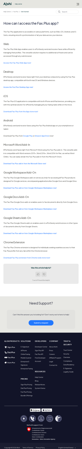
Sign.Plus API (39, 350)
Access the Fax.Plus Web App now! (17, 63)
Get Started (25, 11)
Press (51, 350)
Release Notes (40, 384)
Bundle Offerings (27, 395)
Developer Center (41, 347)
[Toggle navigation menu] (77, 4)
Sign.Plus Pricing (26, 384)
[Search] (67, 12)
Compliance (67, 361)
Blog (36, 381)
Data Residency (68, 365)
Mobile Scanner (26, 358)
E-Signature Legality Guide (68, 370)
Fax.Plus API (39, 354)
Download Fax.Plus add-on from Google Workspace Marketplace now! (30, 188)
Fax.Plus (15, 11)
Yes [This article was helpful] (38, 274)
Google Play (28, 136)
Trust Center (67, 350)
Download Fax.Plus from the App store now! (20, 111)
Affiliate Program (55, 358)
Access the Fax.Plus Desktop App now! (18, 87)
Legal (51, 361)
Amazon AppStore (42, 136)
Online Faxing (25, 354)
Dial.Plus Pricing (26, 388)
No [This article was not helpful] (44, 274)
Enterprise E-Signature (25, 363)
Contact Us (53, 365)
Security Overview (66, 355)
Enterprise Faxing (27, 369)
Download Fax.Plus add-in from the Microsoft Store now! (24, 164)
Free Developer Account (40, 359)
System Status (40, 388)
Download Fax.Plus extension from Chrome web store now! (26, 258)
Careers (52, 354)
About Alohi (53, 347)
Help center (18, 4)
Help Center (7, 11)
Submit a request (41, 325)
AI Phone (24, 350)
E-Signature (25, 347)
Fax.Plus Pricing (26, 392)
